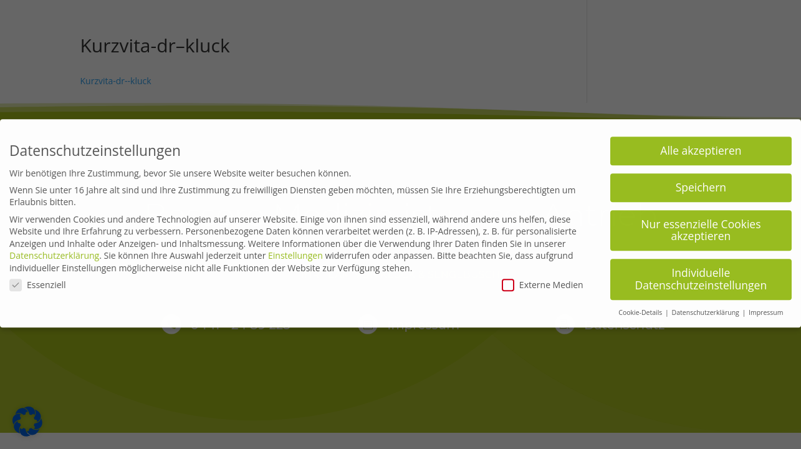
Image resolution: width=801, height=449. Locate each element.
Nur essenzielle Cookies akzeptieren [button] (700, 225)
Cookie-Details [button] (641, 307)
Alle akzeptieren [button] (700, 145)
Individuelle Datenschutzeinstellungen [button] (701, 274)
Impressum (766, 307)
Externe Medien (542, 280)
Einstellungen (295, 251)
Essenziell (37, 280)
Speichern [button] (701, 182)
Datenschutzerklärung (54, 251)
